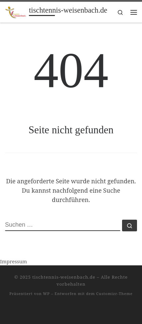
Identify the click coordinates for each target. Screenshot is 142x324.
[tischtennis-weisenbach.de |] (16, 11)
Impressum (13, 261)
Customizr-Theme (114, 293)
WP (46, 293)
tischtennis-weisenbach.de (63, 277)
